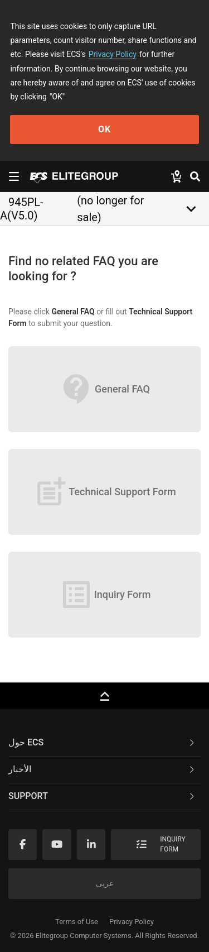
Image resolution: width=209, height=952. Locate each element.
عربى (105, 883)
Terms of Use (76, 921)
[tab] (104, 743)
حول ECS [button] (102, 742)
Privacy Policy (113, 54)
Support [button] (102, 796)
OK (104, 129)
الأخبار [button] (102, 769)
